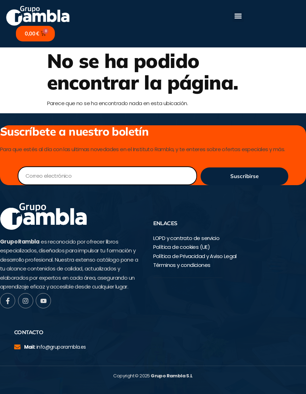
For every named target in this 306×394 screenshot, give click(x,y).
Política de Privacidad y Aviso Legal (195, 256)
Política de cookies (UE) (181, 247)
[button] (238, 16)
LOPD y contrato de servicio (186, 238)
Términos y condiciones (181, 265)
